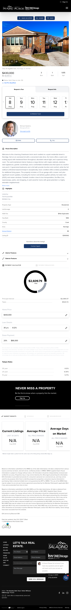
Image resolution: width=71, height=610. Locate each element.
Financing (6, 553)
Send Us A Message (36, 579)
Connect (6, 565)
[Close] (67, 590)
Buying (5, 547)
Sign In (64, 2)
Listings (5, 545)
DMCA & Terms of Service (56, 607)
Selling (5, 550)
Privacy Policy (43, 607)
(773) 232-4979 (52, 577)
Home (5, 542)
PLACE (12, 592)
